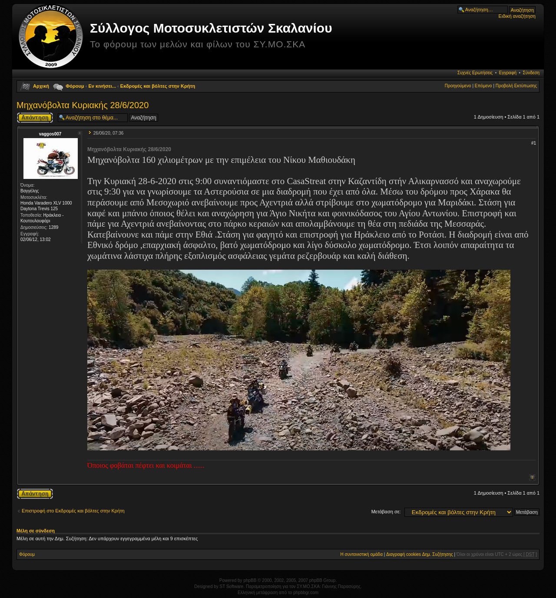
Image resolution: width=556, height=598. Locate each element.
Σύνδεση (531, 72)
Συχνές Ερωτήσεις (475, 72)
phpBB (249, 580)
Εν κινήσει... (102, 86)
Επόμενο (483, 85)
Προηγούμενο (458, 85)
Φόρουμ (75, 86)
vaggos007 (50, 134)
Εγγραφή (507, 72)
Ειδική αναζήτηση (517, 16)
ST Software (232, 586)
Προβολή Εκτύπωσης (516, 85)
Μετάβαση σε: (386, 511)
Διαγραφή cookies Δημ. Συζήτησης (419, 554)
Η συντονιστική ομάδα (362, 554)
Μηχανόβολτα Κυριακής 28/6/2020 (83, 105)
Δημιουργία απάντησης (35, 117)
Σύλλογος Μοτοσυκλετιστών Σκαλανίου (211, 28)
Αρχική (41, 86)
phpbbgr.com (305, 592)
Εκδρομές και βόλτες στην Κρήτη (157, 86)
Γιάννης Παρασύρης (341, 586)
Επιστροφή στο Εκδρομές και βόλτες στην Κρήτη (73, 510)
